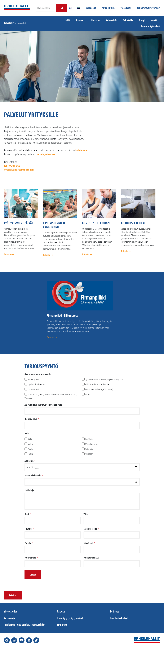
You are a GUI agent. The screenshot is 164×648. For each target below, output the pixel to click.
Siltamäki (89, 448)
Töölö (30, 453)
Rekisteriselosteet (119, 618)
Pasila (30, 448)
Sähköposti (89, 543)
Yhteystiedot (10, 611)
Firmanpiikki (33, 379)
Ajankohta (29, 460)
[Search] (61, 8)
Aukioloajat (91, 7)
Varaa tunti (125, 7)
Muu (87, 394)
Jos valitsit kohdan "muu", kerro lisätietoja (43, 404)
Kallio (30, 438)
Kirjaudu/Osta (108, 7)
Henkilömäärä (31, 419)
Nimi (27, 514)
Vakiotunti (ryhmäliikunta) (97, 384)
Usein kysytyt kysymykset (148, 7)
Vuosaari (89, 453)
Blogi (142, 20)
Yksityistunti (33, 389)
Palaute (61, 611)
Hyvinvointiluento (36, 384)
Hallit (67, 20)
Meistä (153, 20)
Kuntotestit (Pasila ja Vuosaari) (99, 389)
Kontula (89, 438)
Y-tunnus (29, 528)
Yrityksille (128, 20)
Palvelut (8, 23)
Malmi (30, 443)
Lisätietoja (29, 490)
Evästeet (114, 611)
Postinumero (30, 557)
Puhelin (28, 543)
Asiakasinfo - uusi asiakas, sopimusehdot (24, 624)
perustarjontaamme (46, 154)
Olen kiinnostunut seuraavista (38, 374)
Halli (27, 433)
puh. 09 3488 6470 (12, 165)
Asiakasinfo (111, 20)
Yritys (86, 514)
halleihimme (81, 150)
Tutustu (7, 254)
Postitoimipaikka (91, 557)
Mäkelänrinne (91, 443)
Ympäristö (62, 624)
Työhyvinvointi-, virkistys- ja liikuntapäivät (104, 379)
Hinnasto (95, 20)
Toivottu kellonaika (33, 475)
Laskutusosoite (90, 528)
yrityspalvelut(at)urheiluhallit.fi (19, 169)
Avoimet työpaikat (150, 26)
